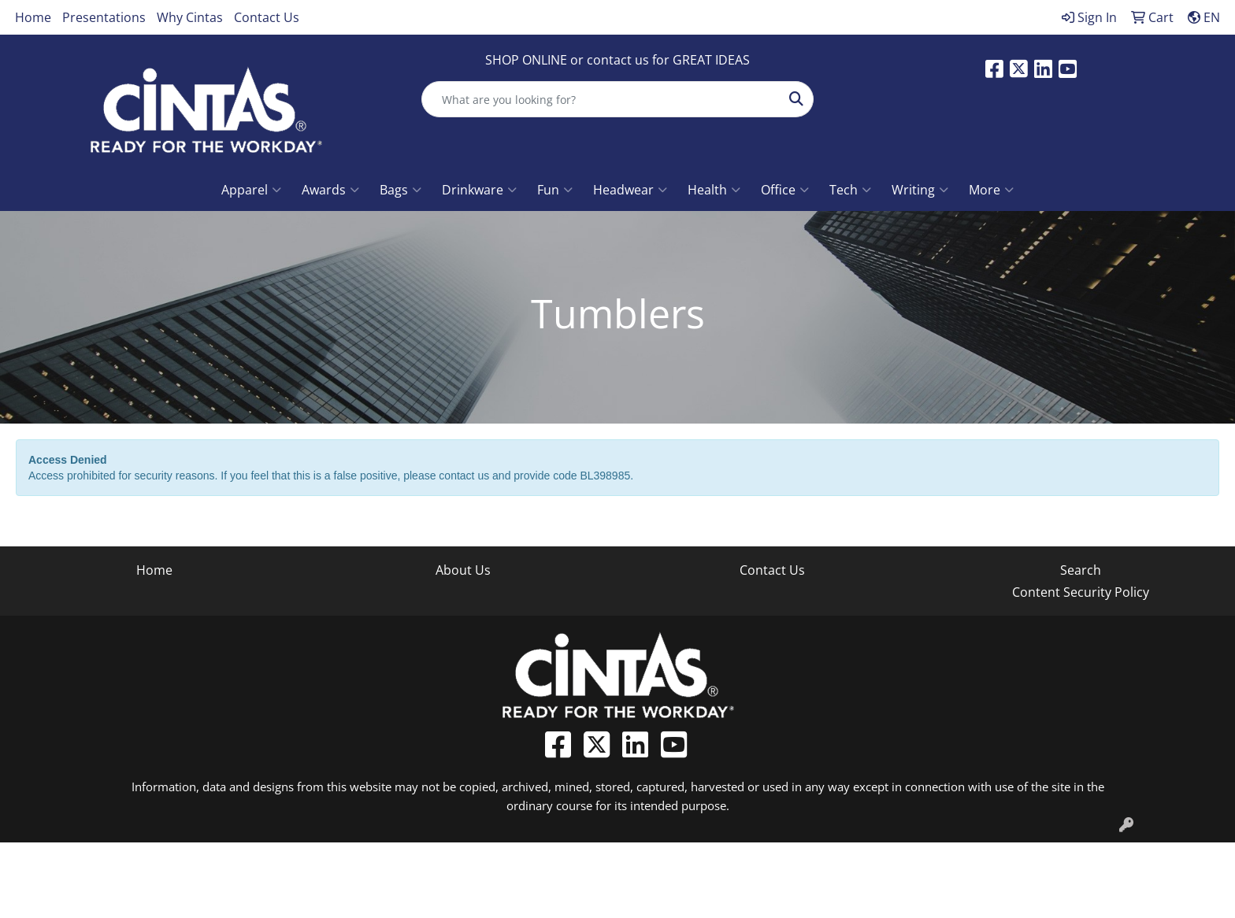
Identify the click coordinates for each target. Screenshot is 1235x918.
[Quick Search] (601, 99)
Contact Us (266, 17)
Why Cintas (190, 17)
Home (33, 17)
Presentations (104, 17)
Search (1080, 570)
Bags (400, 189)
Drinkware (479, 189)
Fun (555, 189)
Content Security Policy (1080, 592)
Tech (850, 189)
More (991, 189)
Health (714, 189)
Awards (330, 189)
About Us (463, 570)
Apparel (251, 189)
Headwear (630, 189)
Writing (920, 189)
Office (785, 189)
